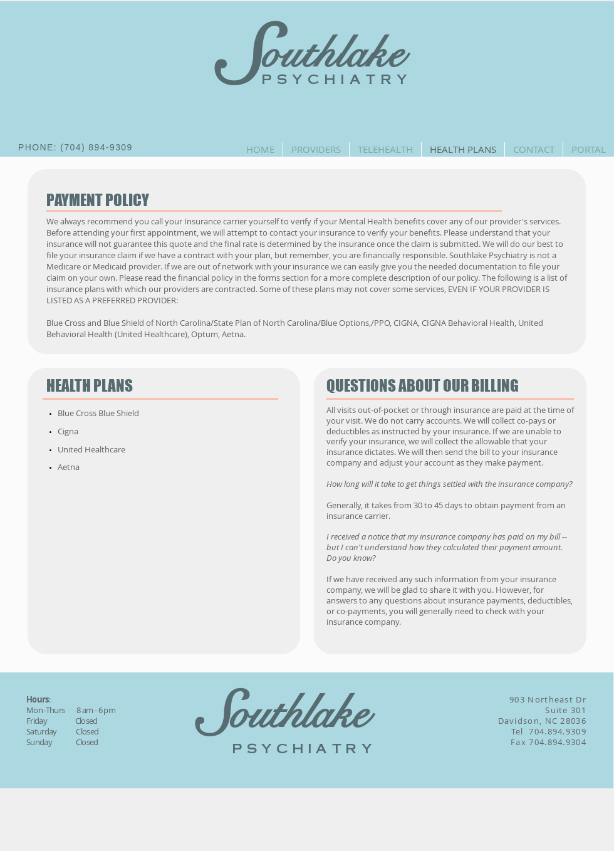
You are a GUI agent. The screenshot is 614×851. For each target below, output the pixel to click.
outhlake (333, 54)
